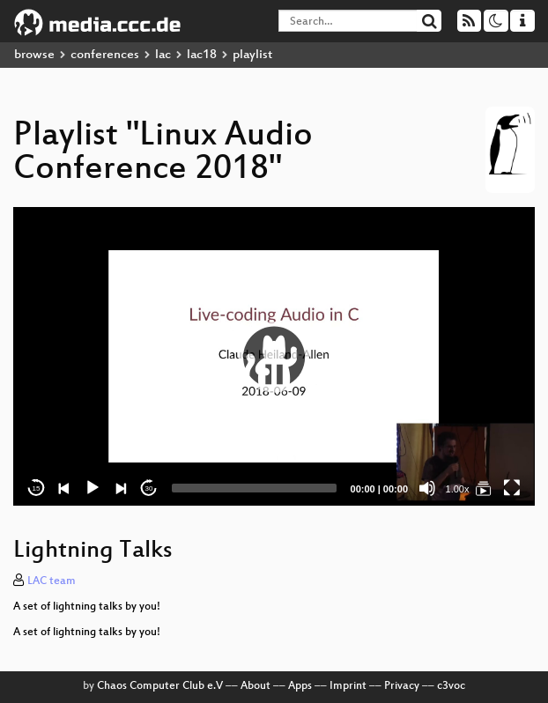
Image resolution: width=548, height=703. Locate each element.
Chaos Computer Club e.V (160, 686)
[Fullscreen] (512, 488)
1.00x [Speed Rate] (458, 489)
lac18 (202, 55)
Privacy (401, 686)
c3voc (451, 686)
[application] (274, 356)
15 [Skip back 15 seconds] (37, 488)
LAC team (51, 581)
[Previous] (64, 488)
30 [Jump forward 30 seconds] (149, 488)
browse (34, 55)
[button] (274, 357)
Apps (300, 686)
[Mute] (427, 488)
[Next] (121, 488)
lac (163, 55)
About (255, 686)
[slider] (254, 488)
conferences (104, 55)
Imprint (348, 686)
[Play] (92, 488)
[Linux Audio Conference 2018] (483, 488)
